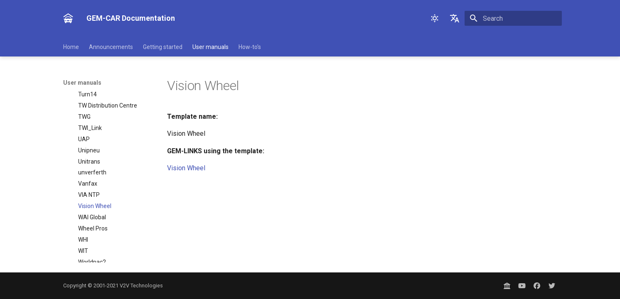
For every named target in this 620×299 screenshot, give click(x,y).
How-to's (250, 47)
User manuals (210, 47)
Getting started (162, 47)
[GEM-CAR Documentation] (68, 18)
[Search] (513, 18)
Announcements (111, 47)
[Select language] (454, 18)
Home (71, 47)
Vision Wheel (186, 168)
